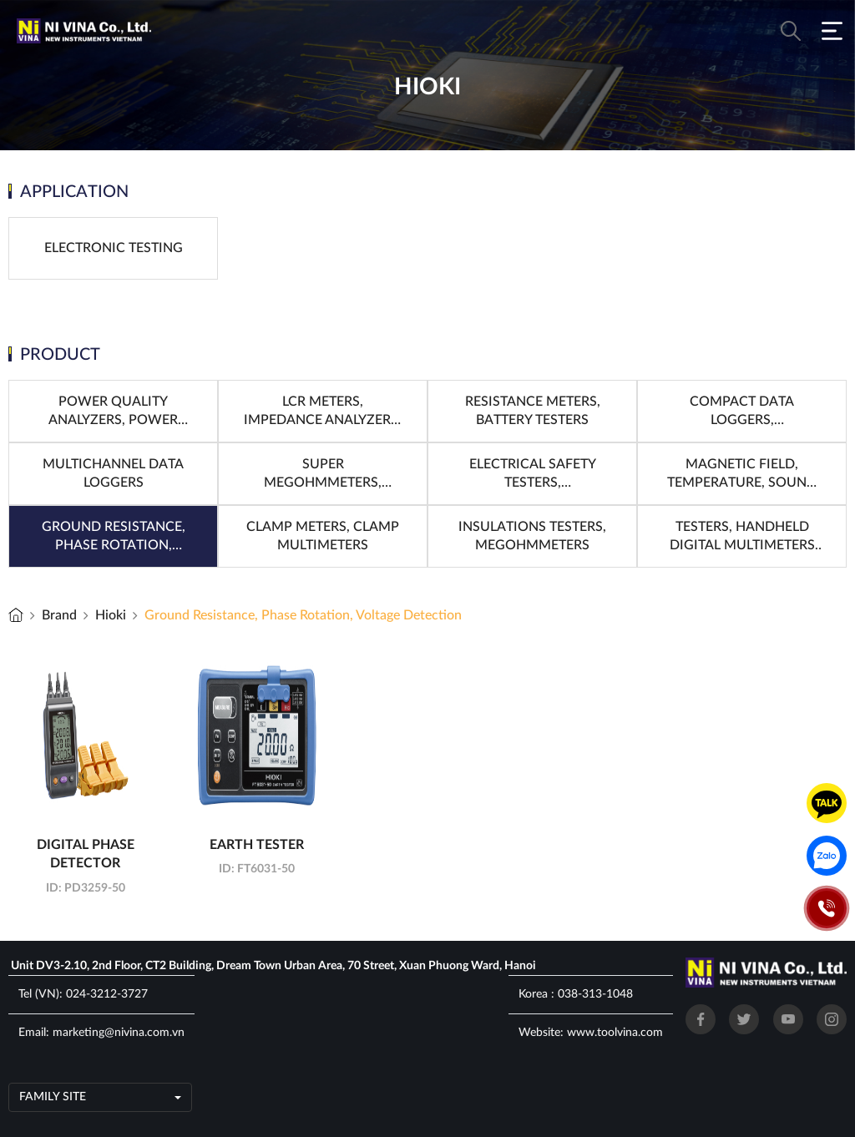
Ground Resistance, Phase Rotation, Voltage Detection (303, 615)
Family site (52, 1097)
